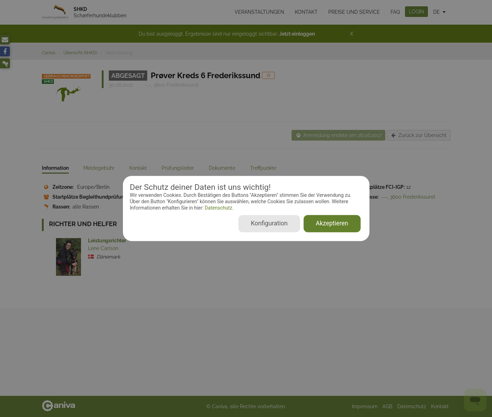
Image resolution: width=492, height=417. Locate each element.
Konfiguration (269, 223)
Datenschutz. (218, 208)
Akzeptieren (332, 223)
